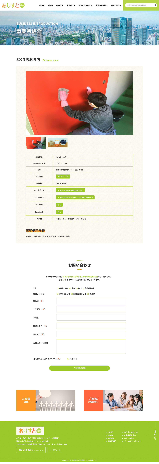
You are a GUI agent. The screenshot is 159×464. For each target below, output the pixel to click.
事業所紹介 (71, 5)
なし (59, 204)
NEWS (50, 5)
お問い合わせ (116, 5)
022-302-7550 (63, 176)
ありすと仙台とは (85, 5)
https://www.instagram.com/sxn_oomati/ (75, 197)
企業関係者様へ (102, 5)
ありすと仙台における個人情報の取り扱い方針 (80, 276)
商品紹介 (59, 5)
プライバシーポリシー (132, 443)
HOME (41, 5)
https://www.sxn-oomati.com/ (70, 190)
